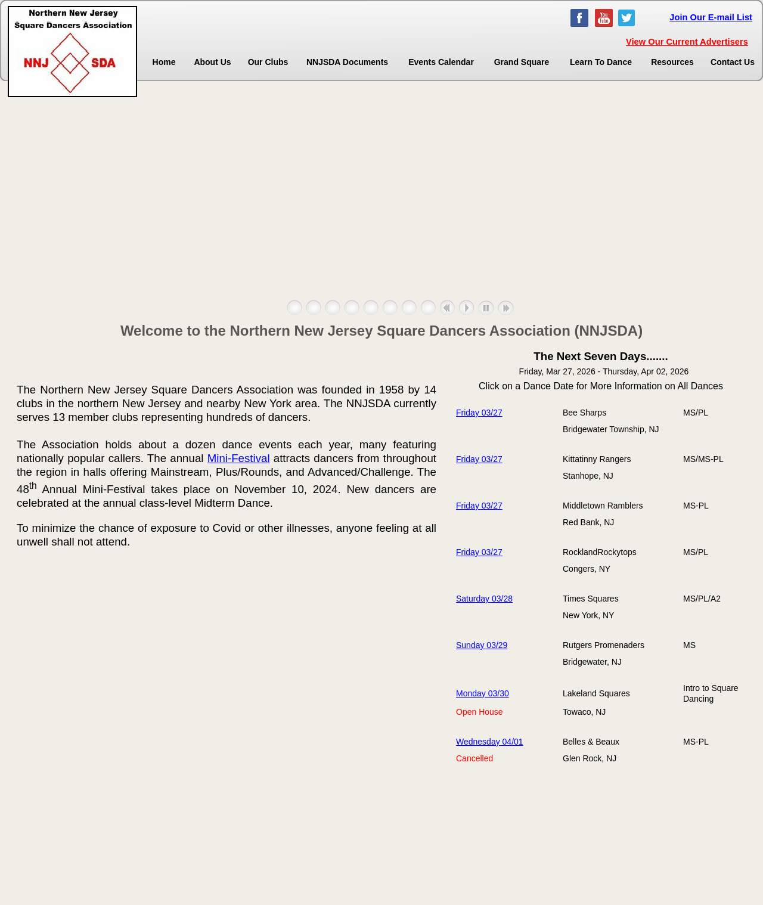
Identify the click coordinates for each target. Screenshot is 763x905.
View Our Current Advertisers (687, 42)
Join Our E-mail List (710, 17)
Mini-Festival (238, 458)
